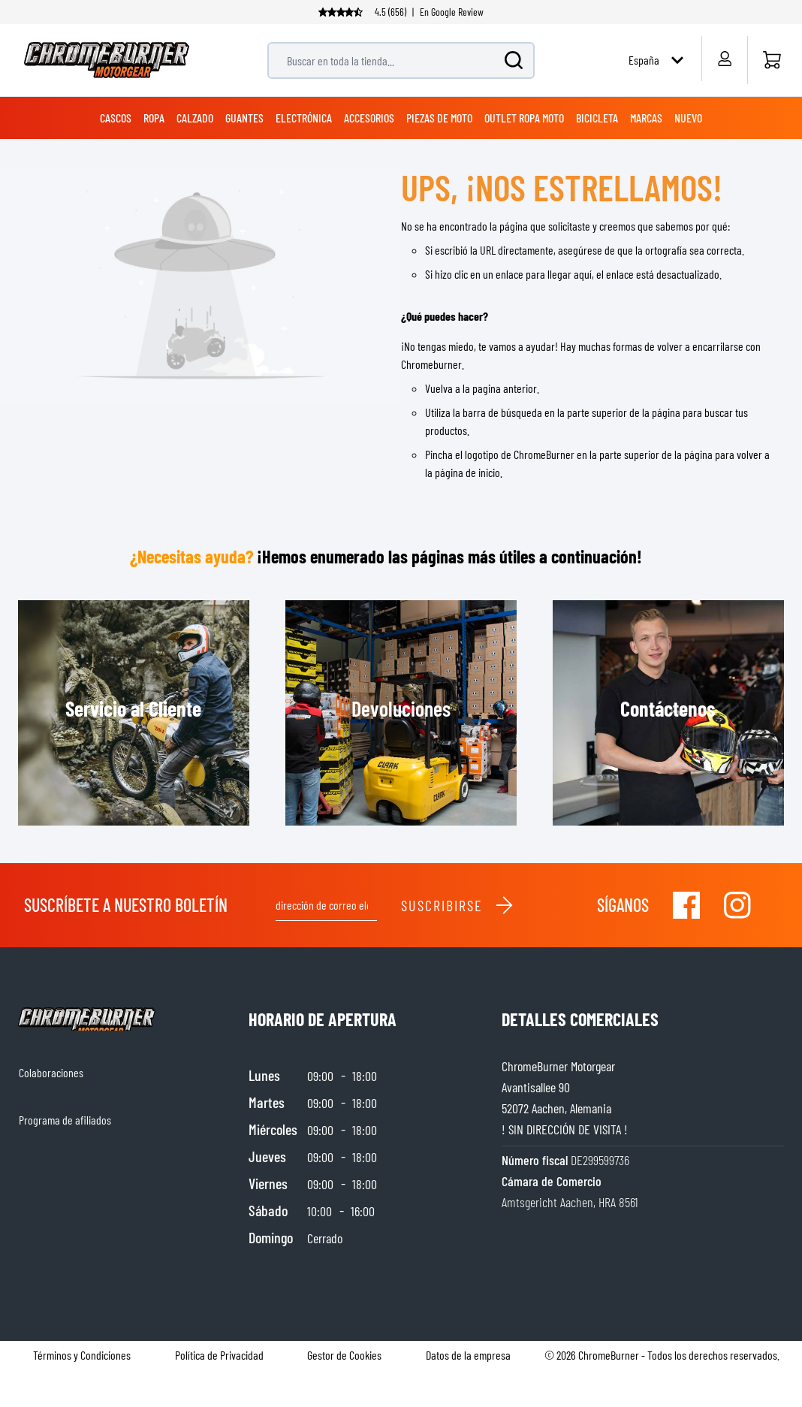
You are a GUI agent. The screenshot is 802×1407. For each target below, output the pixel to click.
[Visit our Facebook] (686, 905)
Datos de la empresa (468, 1355)
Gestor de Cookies (344, 1355)
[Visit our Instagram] (737, 905)
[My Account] (724, 58)
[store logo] (106, 60)
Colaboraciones (51, 1072)
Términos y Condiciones (82, 1355)
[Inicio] (771, 60)
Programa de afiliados (65, 1120)
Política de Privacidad (219, 1355)
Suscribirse (457, 905)
